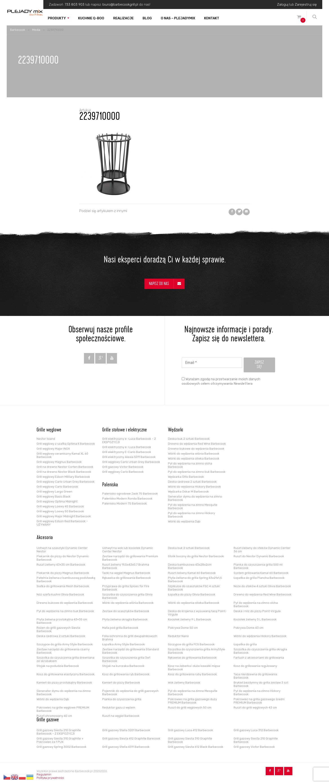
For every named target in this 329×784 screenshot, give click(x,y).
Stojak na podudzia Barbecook (58, 666)
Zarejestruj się (306, 4)
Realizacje (123, 18)
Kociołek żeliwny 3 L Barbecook (255, 619)
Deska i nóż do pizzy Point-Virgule (257, 611)
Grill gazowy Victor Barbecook (123, 467)
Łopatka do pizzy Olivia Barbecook (191, 594)
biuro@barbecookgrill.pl (120, 4)
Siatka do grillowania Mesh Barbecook (63, 586)
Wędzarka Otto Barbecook (186, 476)
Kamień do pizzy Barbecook (121, 682)
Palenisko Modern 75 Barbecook (124, 503)
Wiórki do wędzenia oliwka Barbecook (193, 458)
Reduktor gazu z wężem (118, 707)
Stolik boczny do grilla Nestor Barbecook (196, 556)
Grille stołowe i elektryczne (124, 430)
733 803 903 (74, 4)
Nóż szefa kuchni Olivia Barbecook (60, 594)
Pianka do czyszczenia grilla (121, 699)
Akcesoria (45, 538)
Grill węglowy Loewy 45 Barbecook (60, 506)
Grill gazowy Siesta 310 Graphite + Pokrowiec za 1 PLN (60, 740)
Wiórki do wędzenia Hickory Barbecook (194, 486)
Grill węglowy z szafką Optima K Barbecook (66, 443)
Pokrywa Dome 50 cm (183, 627)
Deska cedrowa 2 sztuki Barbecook (192, 481)
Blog (147, 18)
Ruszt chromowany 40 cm (54, 715)
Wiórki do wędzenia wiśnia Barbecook (193, 453)
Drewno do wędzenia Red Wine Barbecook (197, 443)
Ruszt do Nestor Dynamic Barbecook (259, 556)
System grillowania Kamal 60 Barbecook (261, 573)
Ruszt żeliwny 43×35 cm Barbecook (61, 564)
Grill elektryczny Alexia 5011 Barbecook (129, 457)
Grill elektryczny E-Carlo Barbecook (126, 452)
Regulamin (44, 774)
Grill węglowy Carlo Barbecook (57, 486)
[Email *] (212, 363)
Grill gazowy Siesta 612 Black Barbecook (195, 746)
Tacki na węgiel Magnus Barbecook (126, 573)
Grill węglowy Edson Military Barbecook (63, 476)
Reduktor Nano (178, 636)
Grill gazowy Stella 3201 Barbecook (126, 730)
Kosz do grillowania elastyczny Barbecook (66, 674)
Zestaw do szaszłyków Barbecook (125, 611)
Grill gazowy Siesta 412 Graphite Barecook (131, 738)
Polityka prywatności (50, 778)
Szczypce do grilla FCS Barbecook (191, 644)
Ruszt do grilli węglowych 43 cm (255, 707)
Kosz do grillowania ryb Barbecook (126, 674)
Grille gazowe (48, 720)
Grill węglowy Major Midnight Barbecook (64, 516)
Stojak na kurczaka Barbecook (123, 666)
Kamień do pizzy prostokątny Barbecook (64, 682)
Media (36, 29)
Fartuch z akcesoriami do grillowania (259, 657)
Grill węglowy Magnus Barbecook (59, 462)
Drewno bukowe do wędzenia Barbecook (196, 448)
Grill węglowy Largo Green (54, 491)
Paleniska (110, 485)
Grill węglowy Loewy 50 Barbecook (60, 511)
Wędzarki (175, 430)
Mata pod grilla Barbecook (120, 627)
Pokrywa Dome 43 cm (248, 627)
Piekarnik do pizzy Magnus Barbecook (63, 573)
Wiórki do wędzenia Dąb (184, 521)
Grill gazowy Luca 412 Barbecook (190, 730)
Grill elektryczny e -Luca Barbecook (126, 447)
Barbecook (17, 29)
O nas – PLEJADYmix (178, 18)
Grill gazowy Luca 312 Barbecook (256, 730)
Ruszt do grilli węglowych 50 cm (189, 707)
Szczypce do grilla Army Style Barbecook (65, 644)
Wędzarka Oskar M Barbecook (188, 491)
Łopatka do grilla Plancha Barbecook (259, 578)
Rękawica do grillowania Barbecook (126, 578)
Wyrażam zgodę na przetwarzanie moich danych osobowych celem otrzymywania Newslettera (221, 381)
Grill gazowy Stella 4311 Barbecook (126, 746)
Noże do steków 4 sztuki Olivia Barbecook (262, 586)
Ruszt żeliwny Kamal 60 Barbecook (192, 573)
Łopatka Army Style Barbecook (123, 644)
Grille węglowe (49, 430)
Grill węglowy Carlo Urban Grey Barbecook (66, 481)
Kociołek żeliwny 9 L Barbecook (189, 619)
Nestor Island (46, 438)
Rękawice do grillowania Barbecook (192, 657)
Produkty (57, 18)
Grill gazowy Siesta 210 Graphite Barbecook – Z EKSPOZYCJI (59, 731)
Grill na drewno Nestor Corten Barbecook (65, 467)
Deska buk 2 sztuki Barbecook (189, 438)
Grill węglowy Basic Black (54, 496)
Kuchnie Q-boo (91, 18)
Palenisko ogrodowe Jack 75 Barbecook (130, 493)
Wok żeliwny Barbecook (184, 682)
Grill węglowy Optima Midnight (57, 501)
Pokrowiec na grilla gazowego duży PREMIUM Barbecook (192, 700)
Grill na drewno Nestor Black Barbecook (64, 471)
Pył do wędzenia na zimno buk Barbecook (196, 471)
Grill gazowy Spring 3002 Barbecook (61, 746)
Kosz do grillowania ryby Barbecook (192, 674)
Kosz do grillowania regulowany (255, 666)
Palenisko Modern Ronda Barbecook (127, 498)
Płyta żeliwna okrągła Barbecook (125, 619)
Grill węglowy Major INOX (53, 448)
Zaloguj (282, 4)
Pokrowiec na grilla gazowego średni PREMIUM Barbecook (259, 700)
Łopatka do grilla (245, 644)
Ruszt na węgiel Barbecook (120, 715)
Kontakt (211, 18)
